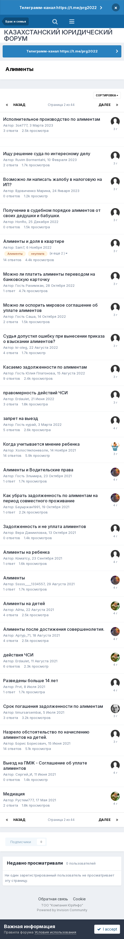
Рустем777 (24, 800)
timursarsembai (28, 712)
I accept (107, 929)
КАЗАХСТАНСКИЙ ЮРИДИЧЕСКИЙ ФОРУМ (58, 35)
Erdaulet (22, 399)
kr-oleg (21, 347)
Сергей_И (23, 774)
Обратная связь (53, 899)
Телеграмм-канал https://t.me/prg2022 (58, 7)
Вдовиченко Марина (32, 191)
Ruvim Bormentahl (30, 160)
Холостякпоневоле (31, 450)
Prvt (18, 687)
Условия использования (55, 932)
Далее (105, 105)
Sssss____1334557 (30, 584)
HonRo (20, 222)
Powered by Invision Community (62, 910)
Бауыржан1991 (27, 507)
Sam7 (19, 247)
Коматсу (22, 558)
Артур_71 (23, 635)
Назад (19, 105)
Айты (19, 609)
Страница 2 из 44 (62, 105)
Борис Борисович (30, 743)
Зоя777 (21, 125)
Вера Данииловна (30, 532)
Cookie (79, 899)
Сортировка (107, 95)
